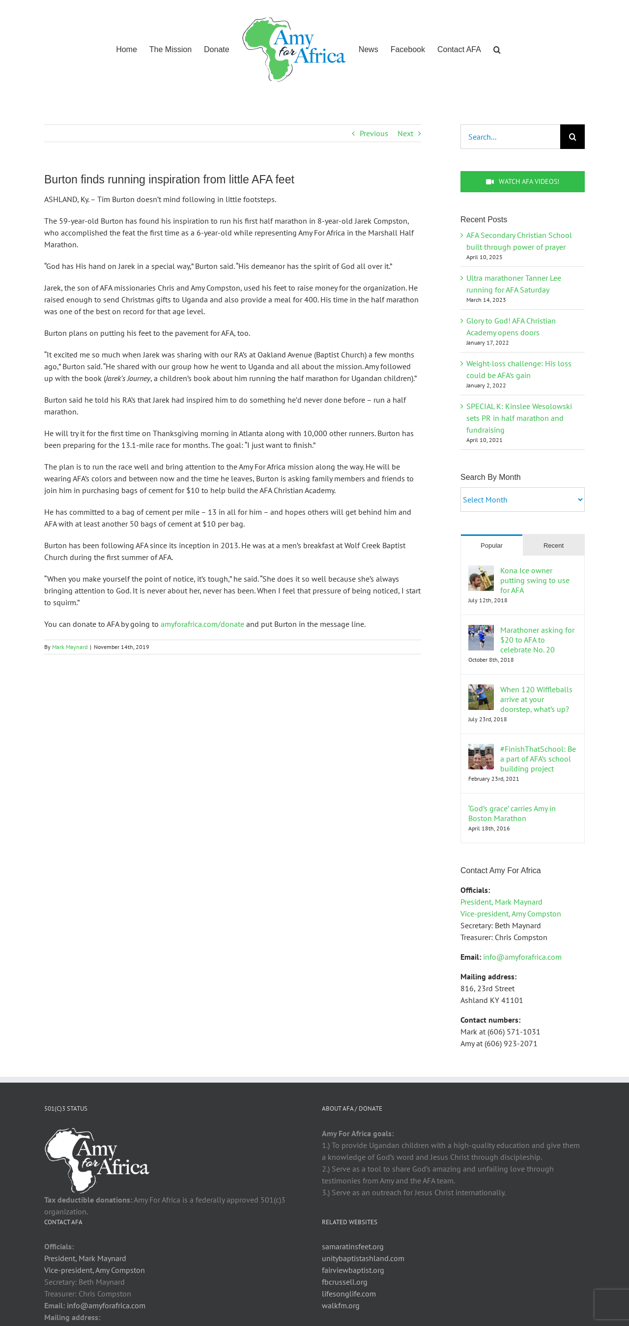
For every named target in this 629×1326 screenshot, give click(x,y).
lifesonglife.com (349, 1293)
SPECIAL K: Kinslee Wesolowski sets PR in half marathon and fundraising (519, 418)
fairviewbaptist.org (353, 1270)
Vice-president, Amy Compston (510, 913)
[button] (497, 48)
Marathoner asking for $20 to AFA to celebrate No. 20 (537, 639)
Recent (553, 545)
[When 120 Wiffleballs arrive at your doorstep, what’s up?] (481, 690)
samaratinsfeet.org (353, 1246)
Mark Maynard (69, 646)
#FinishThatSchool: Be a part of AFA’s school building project (538, 758)
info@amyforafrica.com (522, 957)
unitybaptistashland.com (363, 1258)
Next (405, 133)
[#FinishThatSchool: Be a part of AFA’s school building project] (481, 750)
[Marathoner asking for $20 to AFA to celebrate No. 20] (481, 631)
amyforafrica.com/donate (202, 624)
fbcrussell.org (345, 1282)
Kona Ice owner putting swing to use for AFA (535, 580)
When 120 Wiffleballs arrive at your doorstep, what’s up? (536, 699)
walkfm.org (341, 1305)
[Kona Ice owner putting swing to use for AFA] (481, 571)
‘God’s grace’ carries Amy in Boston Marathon (512, 813)
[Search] (572, 136)
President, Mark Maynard (501, 902)
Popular (492, 545)
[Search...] (510, 136)
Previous (374, 133)
